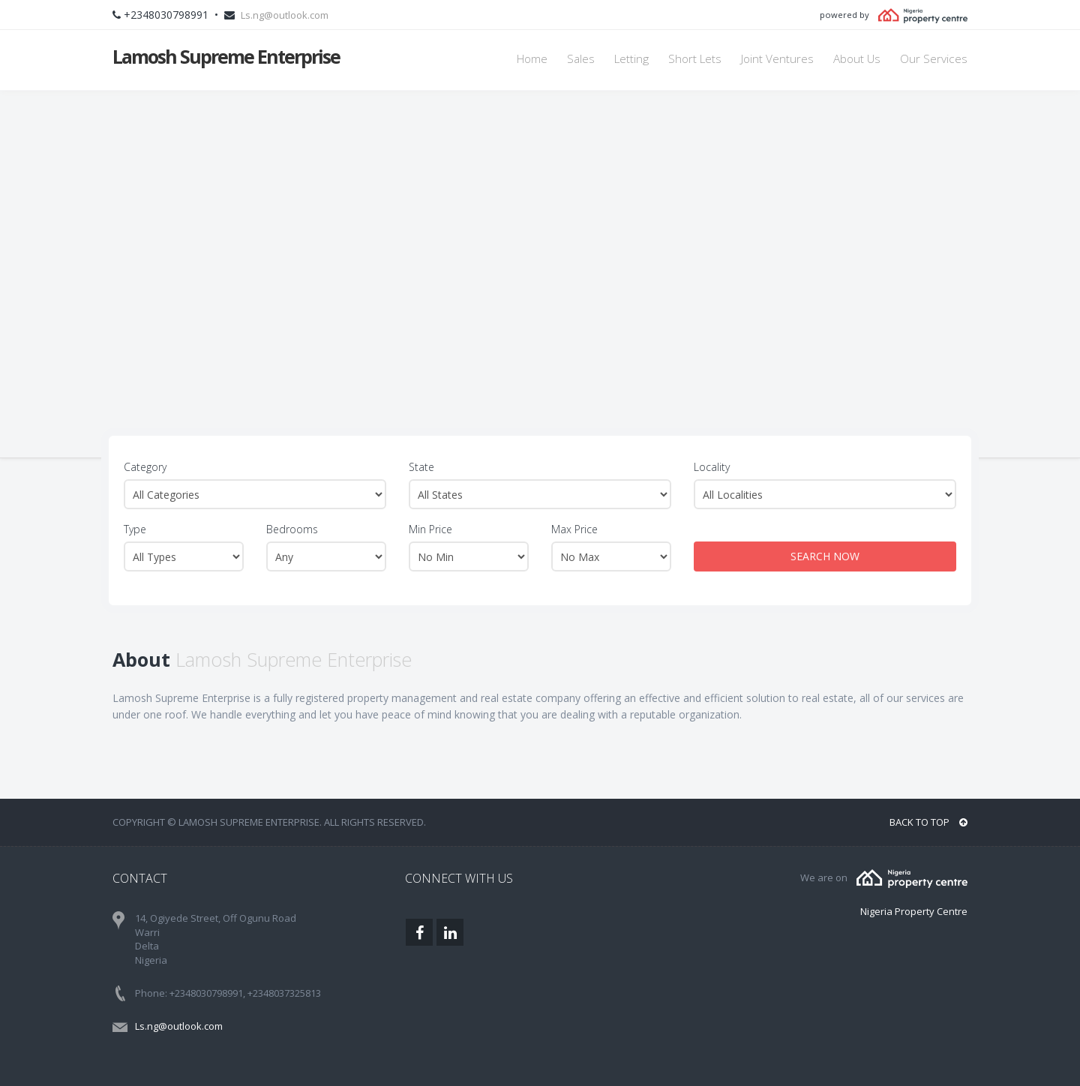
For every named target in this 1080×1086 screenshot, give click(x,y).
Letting (631, 59)
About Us (856, 59)
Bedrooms (292, 529)
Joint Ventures (777, 59)
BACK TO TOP (929, 822)
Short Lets (695, 59)
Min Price (430, 529)
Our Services (934, 59)
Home (532, 59)
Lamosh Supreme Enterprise (226, 56)
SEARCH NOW (825, 556)
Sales (581, 59)
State (421, 467)
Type (135, 529)
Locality (712, 467)
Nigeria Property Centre (914, 911)
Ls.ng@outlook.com (284, 15)
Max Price (574, 529)
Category (145, 467)
